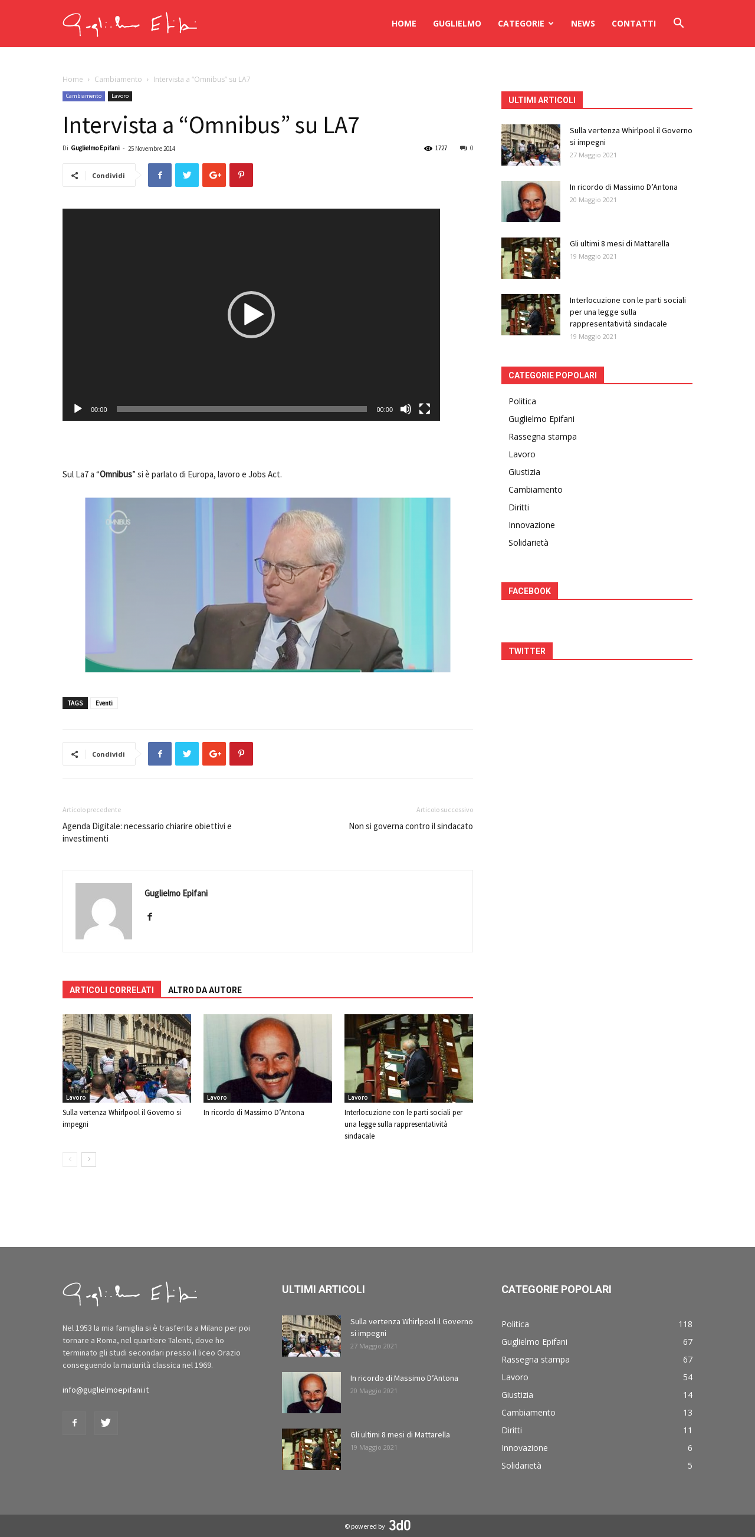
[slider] (242, 409)
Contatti (634, 23)
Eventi (104, 703)
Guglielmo (457, 23)
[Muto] (406, 409)
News (583, 23)
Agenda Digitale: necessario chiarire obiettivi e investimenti (147, 832)
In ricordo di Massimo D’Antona (253, 1112)
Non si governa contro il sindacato (411, 826)
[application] (251, 315)
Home (404, 23)
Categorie (526, 23)
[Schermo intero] (425, 409)
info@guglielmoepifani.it (106, 1389)
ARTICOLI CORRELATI (112, 990)
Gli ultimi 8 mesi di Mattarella (619, 243)
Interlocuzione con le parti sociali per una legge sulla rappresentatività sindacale (403, 1124)
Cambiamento (118, 79)
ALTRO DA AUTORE (205, 990)
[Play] (78, 409)
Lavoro (120, 96)
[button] (678, 24)
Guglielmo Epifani (95, 148)
